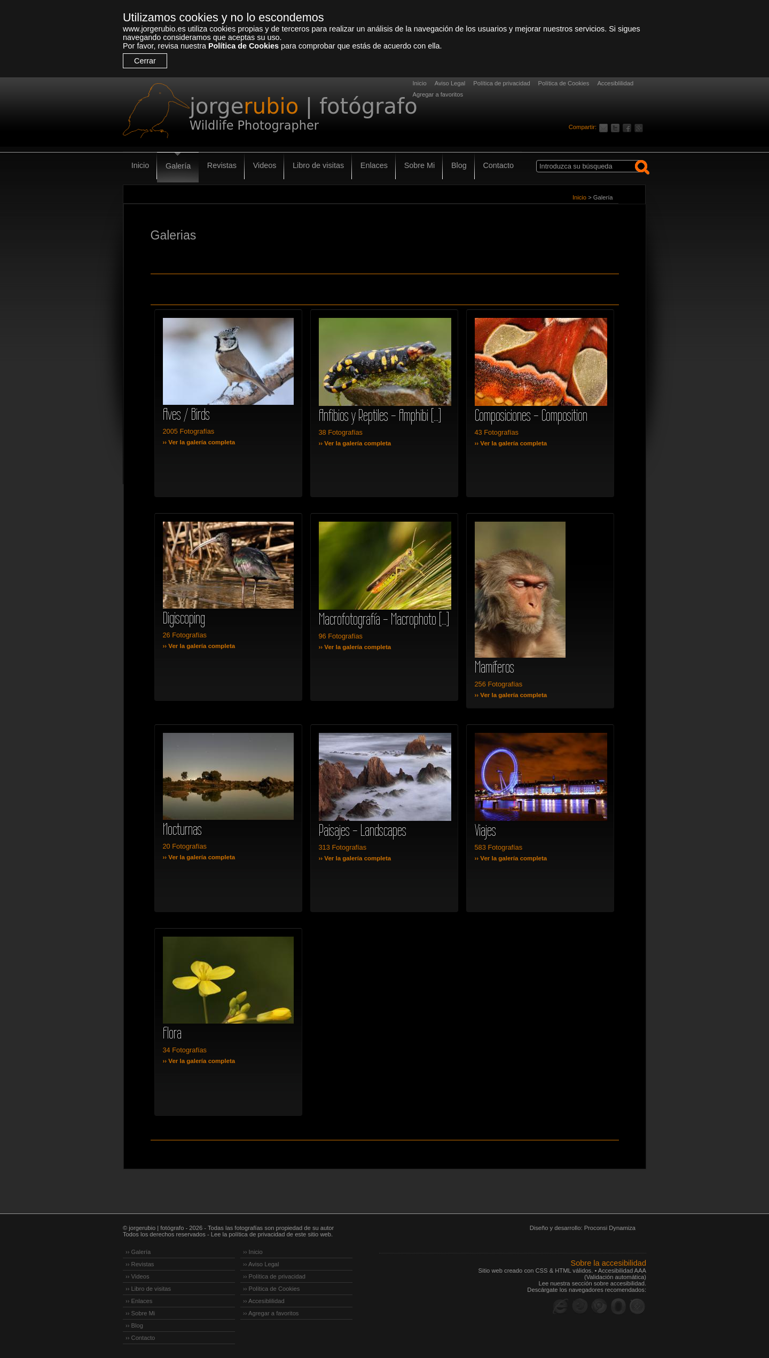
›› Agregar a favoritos (271, 1313)
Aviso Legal (450, 83)
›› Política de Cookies (271, 1288)
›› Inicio (253, 1252)
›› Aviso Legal (261, 1264)
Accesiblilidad (615, 83)
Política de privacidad (501, 83)
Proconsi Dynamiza (609, 1228)
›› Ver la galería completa (199, 442)
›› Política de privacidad (274, 1276)
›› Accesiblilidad (264, 1301)
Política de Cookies (243, 46)
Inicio (420, 83)
